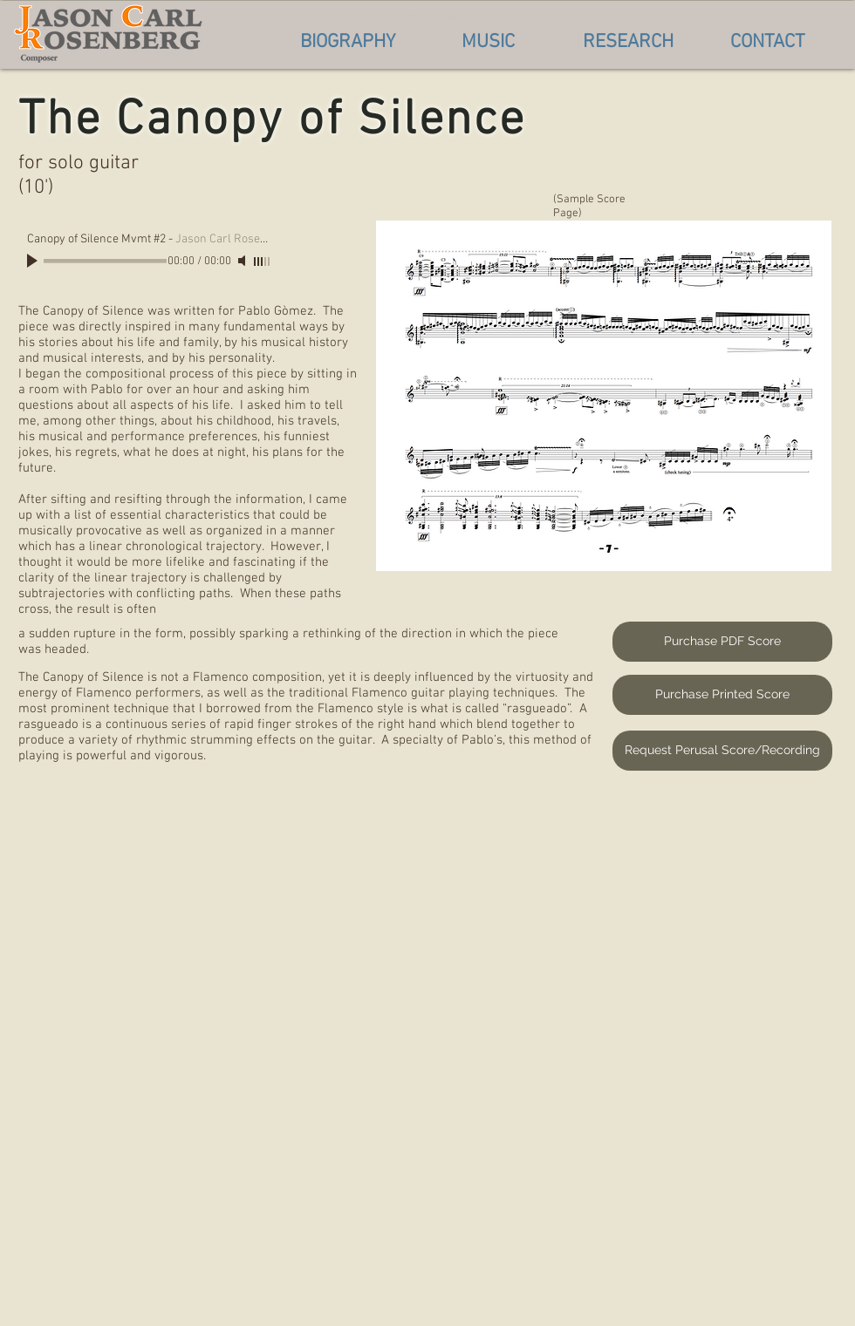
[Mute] (243, 260)
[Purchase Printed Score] (722, 695)
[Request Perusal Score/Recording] (722, 751)
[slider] (262, 261)
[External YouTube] (425, 1032)
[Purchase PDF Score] (722, 642)
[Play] (34, 261)
